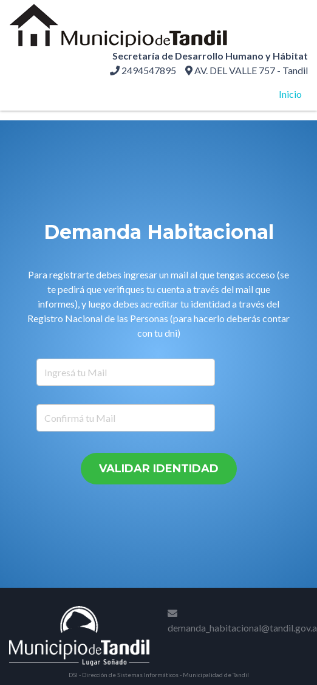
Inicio (290, 94)
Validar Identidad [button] (159, 468)
